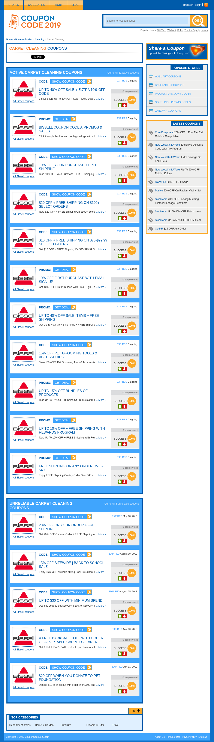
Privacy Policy (189, 737)
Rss (207, 5)
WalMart (171, 30)
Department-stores (20, 725)
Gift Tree (161, 30)
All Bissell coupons (23, 101)
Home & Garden (23, 39)
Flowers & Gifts (95, 725)
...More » (101, 98)
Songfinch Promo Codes (173, 102)
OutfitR (170, 228)
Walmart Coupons (168, 76)
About (58, 4)
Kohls (180, 30)
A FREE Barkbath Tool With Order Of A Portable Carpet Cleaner (71, 640)
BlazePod (171, 182)
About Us (160, 737)
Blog (75, 4)
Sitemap (202, 737)
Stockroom (178, 211)
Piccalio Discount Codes (173, 93)
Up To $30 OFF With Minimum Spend (71, 600)
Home (9, 39)
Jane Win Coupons (168, 110)
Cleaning (39, 39)
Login (198, 4)
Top (133, 710)
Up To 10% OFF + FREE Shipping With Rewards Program (72, 430)
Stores (14, 4)
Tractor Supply (191, 30)
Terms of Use (173, 737)
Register (188, 4)
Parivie (178, 190)
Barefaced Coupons (169, 85)
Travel (115, 725)
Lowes (204, 30)
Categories (36, 4)
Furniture (66, 725)
